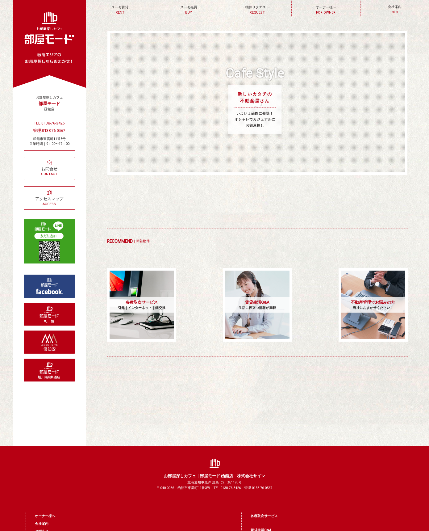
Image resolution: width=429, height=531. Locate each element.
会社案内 (41, 524)
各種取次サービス (264, 516)
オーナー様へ (45, 516)
